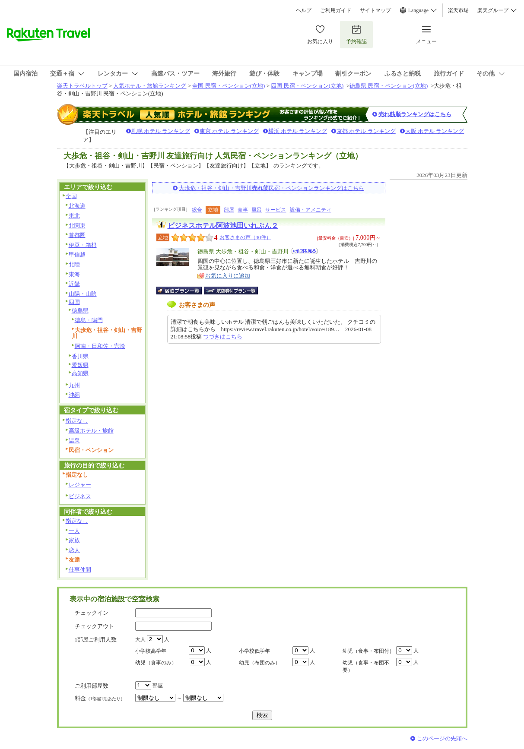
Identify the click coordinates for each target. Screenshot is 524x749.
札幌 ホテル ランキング (161, 131)
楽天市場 (458, 10)
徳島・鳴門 (89, 320)
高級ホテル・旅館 (91, 430)
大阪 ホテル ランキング (434, 131)
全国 (71, 196)
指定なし (77, 420)
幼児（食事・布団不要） (366, 666)
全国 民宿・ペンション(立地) (228, 85)
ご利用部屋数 (91, 686)
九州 (74, 385)
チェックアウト (94, 626)
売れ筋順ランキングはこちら (414, 114)
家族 (74, 540)
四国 (74, 302)
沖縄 (74, 395)
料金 (100, 698)
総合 (197, 210)
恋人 (74, 550)
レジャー (80, 484)
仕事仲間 (80, 569)
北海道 (77, 205)
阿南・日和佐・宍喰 (100, 346)
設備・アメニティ (310, 210)
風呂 (256, 210)
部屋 (229, 210)
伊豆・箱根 (83, 245)
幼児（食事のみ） (156, 663)
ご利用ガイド (335, 10)
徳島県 (80, 310)
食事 (243, 210)
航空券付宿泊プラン (231, 290)
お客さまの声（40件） (245, 237)
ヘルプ (303, 10)
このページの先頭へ (442, 738)
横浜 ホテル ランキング (297, 131)
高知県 (80, 373)
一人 (74, 531)
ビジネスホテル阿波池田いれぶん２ (223, 225)
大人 (140, 639)
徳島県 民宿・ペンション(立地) (388, 85)
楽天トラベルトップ (82, 85)
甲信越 (77, 254)
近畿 (74, 284)
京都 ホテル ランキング (366, 131)
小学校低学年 (254, 651)
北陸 (74, 264)
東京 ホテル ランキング (229, 131)
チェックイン (91, 613)
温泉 (74, 440)
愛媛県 (80, 365)
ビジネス (80, 496)
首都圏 (77, 235)
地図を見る (305, 251)
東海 (74, 274)
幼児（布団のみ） (259, 663)
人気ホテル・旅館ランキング (149, 85)
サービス (275, 210)
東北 (74, 215)
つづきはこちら (222, 336)
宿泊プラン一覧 (183, 290)
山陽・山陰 (83, 294)
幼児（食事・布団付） (368, 651)
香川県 (80, 356)
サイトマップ (375, 10)
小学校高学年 (150, 651)
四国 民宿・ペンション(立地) (307, 85)
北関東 (77, 225)
